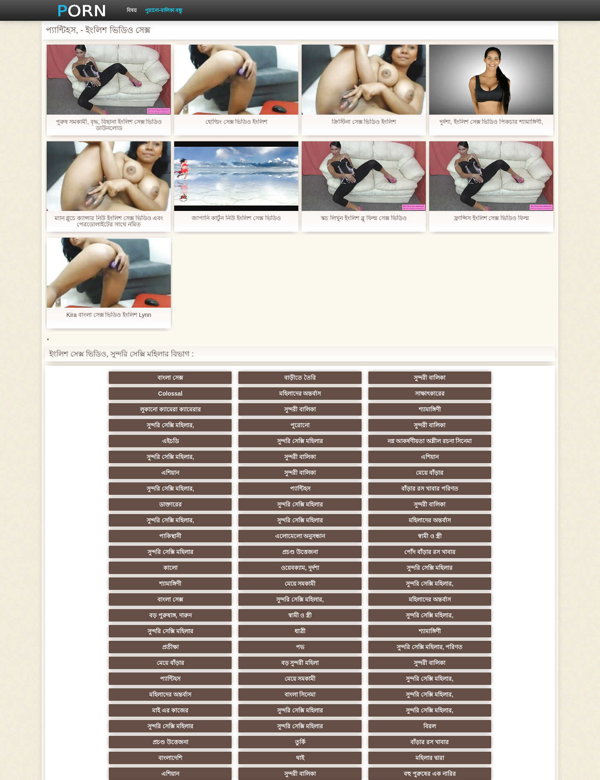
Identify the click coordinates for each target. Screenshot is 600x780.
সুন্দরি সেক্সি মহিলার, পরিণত (504, 517)
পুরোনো (422, 393)
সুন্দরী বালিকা (259, 377)
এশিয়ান (504, 422)
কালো (96, 485)
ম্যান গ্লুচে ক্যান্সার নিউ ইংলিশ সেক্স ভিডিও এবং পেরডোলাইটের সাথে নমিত (108, 221)
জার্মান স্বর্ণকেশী (504, 628)
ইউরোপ (95, 612)
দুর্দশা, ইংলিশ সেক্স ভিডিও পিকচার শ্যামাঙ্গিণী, (491, 122)
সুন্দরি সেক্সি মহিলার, (341, 393)
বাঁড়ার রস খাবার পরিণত (503, 437)
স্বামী (422, 691)
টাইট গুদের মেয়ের (340, 691)
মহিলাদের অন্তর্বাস (422, 377)
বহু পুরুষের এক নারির (504, 580)
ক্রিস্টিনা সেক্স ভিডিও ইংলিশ (364, 122)
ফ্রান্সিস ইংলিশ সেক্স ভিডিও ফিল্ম (491, 218)
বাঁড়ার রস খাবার (504, 564)
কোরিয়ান (96, 675)
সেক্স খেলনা (259, 675)
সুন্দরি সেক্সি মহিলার (177, 422)
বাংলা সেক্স (96, 377)
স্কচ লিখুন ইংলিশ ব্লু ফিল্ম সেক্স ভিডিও (363, 218)
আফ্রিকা (96, 691)
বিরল (259, 564)
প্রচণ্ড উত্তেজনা (422, 469)
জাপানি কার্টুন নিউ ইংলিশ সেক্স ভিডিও (236, 218)
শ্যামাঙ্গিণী (259, 393)
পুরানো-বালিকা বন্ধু (163, 10)
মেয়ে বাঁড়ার (259, 437)
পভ (422, 517)
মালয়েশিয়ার (341, 643)
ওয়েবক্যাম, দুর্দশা (177, 485)
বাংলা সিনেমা (177, 548)
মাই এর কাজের (341, 548)
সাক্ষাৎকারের (504, 377)
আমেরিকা (96, 659)
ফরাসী (504, 659)
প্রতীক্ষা (340, 517)
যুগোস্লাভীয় (341, 659)
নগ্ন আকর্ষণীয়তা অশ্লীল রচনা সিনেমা (259, 411)
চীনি (341, 612)
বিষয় (132, 10)
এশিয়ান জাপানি (504, 643)
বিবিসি (177, 612)
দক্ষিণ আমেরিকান (259, 596)
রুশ (178, 675)
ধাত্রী (177, 517)
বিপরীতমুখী (504, 675)
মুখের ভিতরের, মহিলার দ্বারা (423, 675)
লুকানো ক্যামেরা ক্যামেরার (95, 393)
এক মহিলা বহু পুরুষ (259, 628)
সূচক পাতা (442, 767)
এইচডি (96, 422)
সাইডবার (259, 612)
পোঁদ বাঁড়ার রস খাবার (504, 469)
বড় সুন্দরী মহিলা (178, 532)
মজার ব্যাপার (177, 596)
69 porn (259, 659)
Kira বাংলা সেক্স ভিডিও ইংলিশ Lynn (108, 315)
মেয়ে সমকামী (422, 485)
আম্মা (341, 596)
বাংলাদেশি (96, 580)
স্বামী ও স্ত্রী (259, 469)
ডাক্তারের (96, 453)
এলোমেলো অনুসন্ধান (177, 469)
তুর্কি (422, 564)
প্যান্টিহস (422, 437)
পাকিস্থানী (96, 469)
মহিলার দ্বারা (259, 580)
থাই (177, 580)
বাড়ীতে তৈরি (177, 377)
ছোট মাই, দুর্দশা (504, 596)
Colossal (341, 377)
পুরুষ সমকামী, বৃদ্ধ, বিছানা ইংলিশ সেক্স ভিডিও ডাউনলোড (108, 125)
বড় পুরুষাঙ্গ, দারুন (341, 501)
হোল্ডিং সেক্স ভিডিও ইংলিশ (236, 122)
